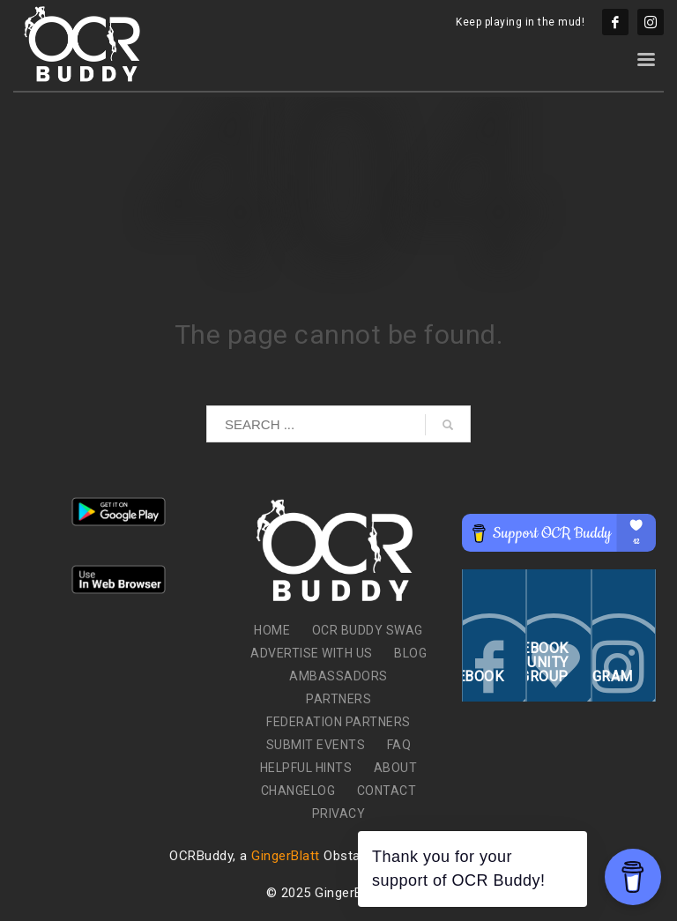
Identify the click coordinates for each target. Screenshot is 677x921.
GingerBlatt (285, 856)
